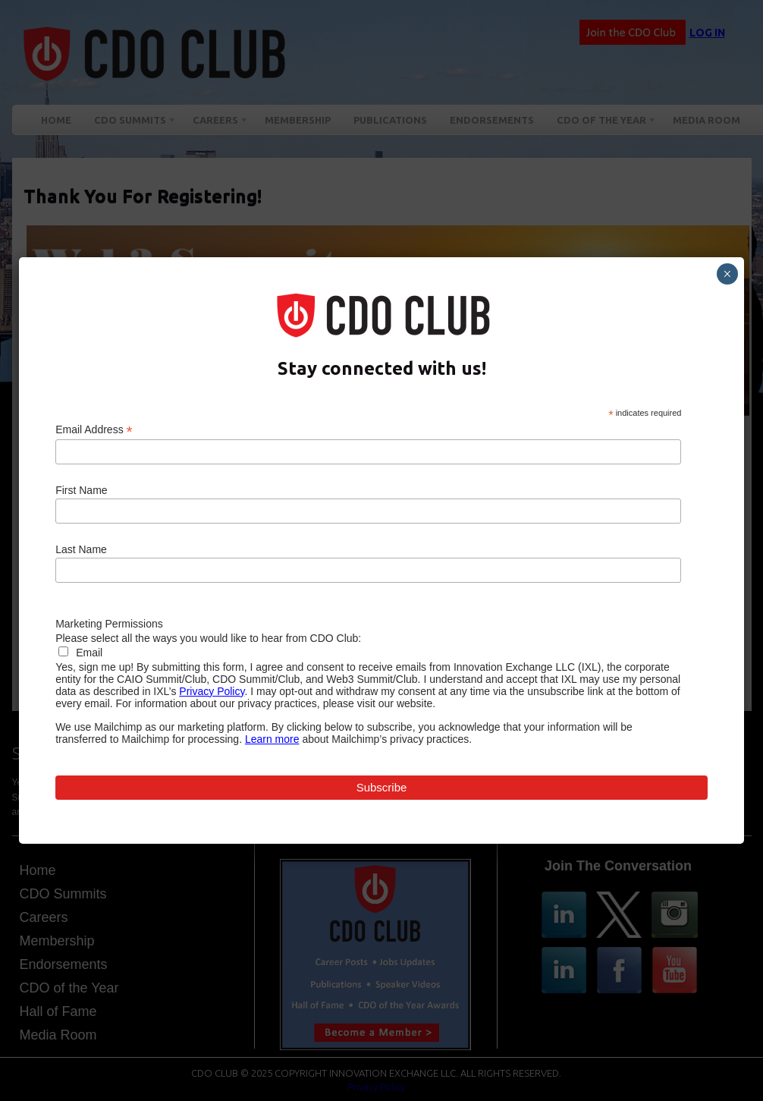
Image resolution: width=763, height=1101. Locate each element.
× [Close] (727, 274)
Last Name (81, 549)
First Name (81, 490)
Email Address (94, 430)
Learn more (272, 739)
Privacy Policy (211, 691)
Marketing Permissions (109, 624)
